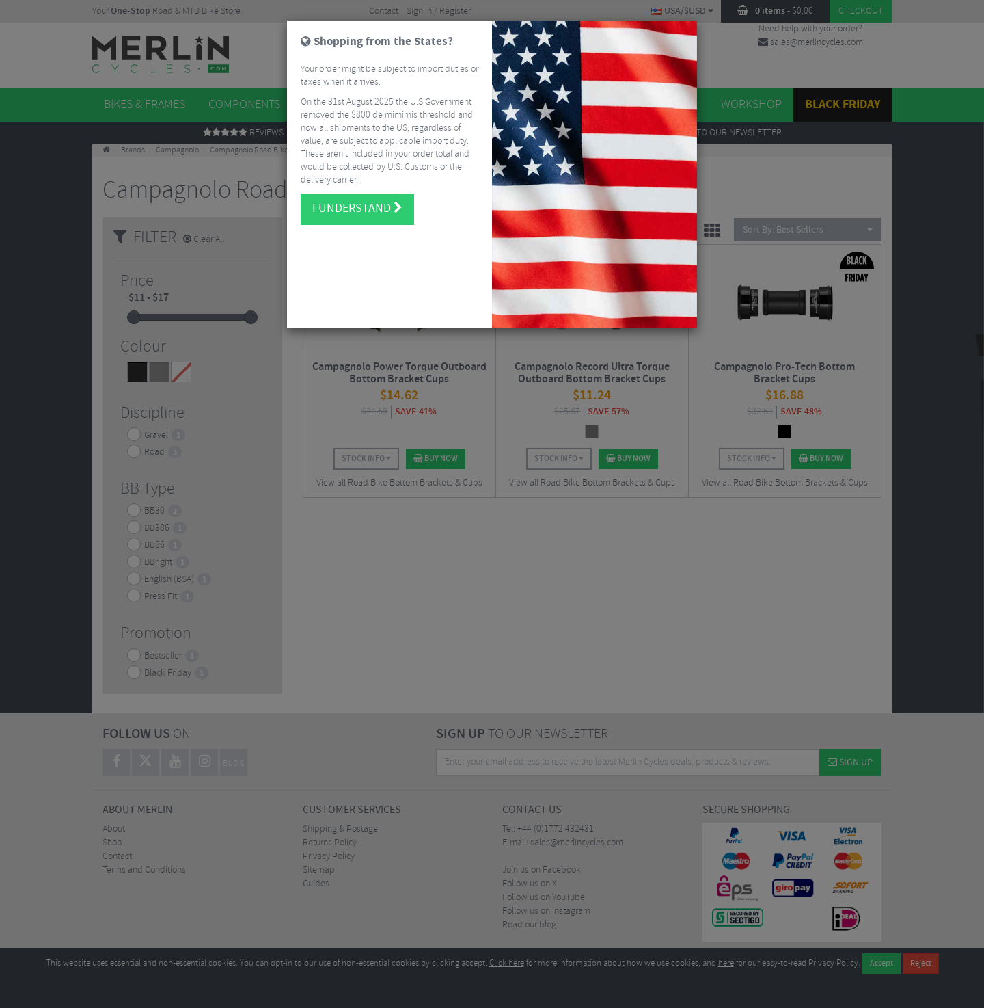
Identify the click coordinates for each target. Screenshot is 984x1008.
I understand (357, 208)
